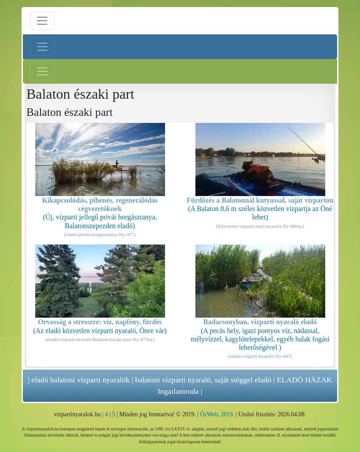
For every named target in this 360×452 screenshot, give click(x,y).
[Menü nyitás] (42, 21)
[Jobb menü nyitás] (42, 71)
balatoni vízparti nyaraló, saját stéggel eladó (203, 379)
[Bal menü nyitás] (42, 47)
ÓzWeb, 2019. (217, 414)
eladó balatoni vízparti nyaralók (80, 379)
